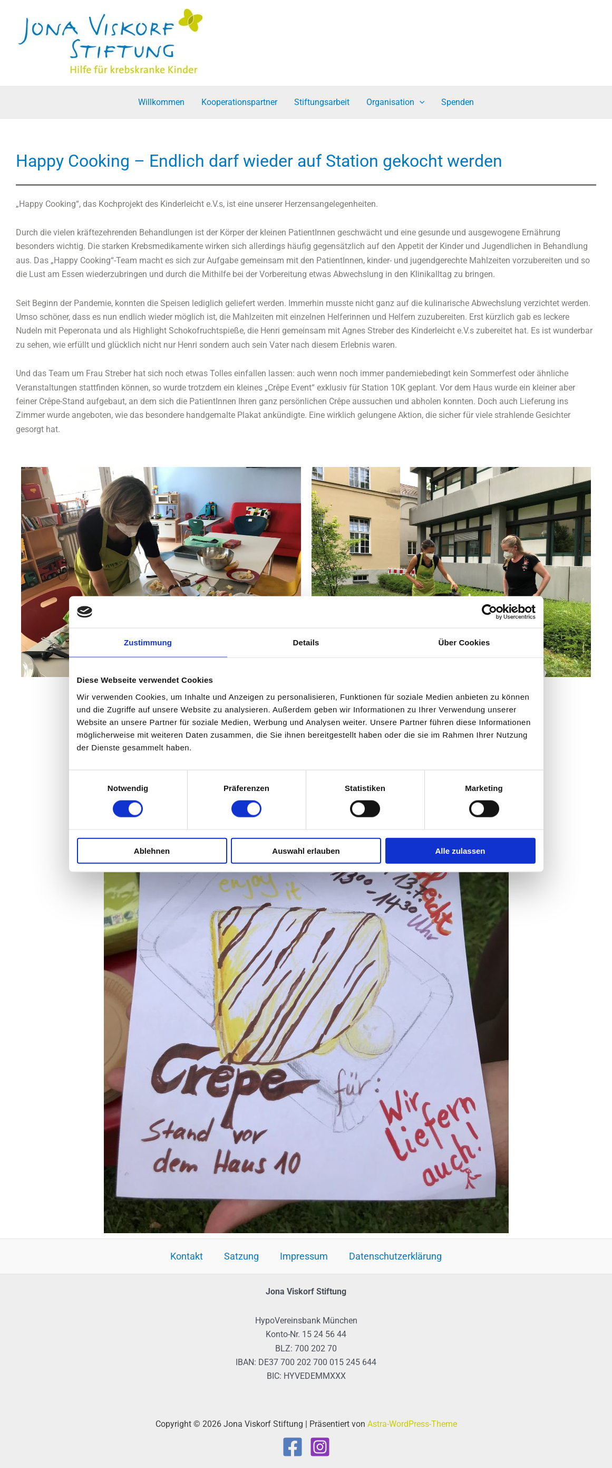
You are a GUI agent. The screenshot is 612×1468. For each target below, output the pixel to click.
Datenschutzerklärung (395, 1256)
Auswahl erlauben (305, 850)
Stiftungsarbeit (321, 102)
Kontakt (186, 1256)
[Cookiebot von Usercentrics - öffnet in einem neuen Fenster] (489, 612)
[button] (419, 102)
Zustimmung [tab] (148, 642)
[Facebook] (292, 1446)
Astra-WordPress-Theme (412, 1424)
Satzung (241, 1256)
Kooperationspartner (239, 102)
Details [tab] (306, 642)
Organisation (395, 102)
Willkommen (161, 102)
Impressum (304, 1256)
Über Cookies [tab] (464, 642)
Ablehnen (152, 850)
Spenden (457, 102)
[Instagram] (320, 1446)
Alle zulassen (460, 850)
